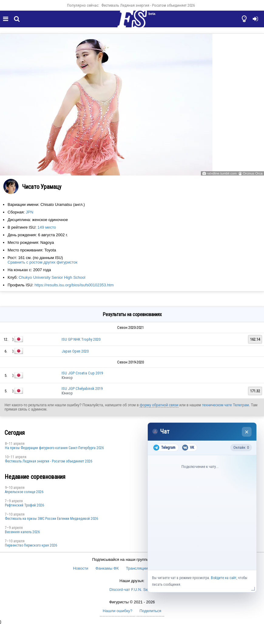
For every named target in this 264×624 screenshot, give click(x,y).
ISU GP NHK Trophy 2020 (81, 339)
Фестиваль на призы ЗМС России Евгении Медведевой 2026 (51, 519)
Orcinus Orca (252, 173)
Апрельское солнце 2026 (24, 492)
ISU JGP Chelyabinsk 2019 (82, 388)
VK (188, 448)
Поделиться (150, 611)
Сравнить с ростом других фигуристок (42, 262)
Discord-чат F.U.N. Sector (132, 589)
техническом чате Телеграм (225, 405)
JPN (29, 212)
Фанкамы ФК (107, 568)
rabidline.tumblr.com (222, 173)
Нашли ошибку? (117, 611)
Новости (80, 568)
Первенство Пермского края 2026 (31, 545)
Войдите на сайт (223, 578)
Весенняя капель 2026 (22, 532)
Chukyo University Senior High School (52, 277)
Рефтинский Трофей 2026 (24, 505)
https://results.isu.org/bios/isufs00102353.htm (74, 285)
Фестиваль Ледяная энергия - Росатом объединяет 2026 (148, 5)
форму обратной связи (159, 405)
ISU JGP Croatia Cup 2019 (82, 373)
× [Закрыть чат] (247, 432)
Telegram (164, 448)
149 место (47, 227)
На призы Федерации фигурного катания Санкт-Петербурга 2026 (54, 448)
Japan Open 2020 (75, 351)
